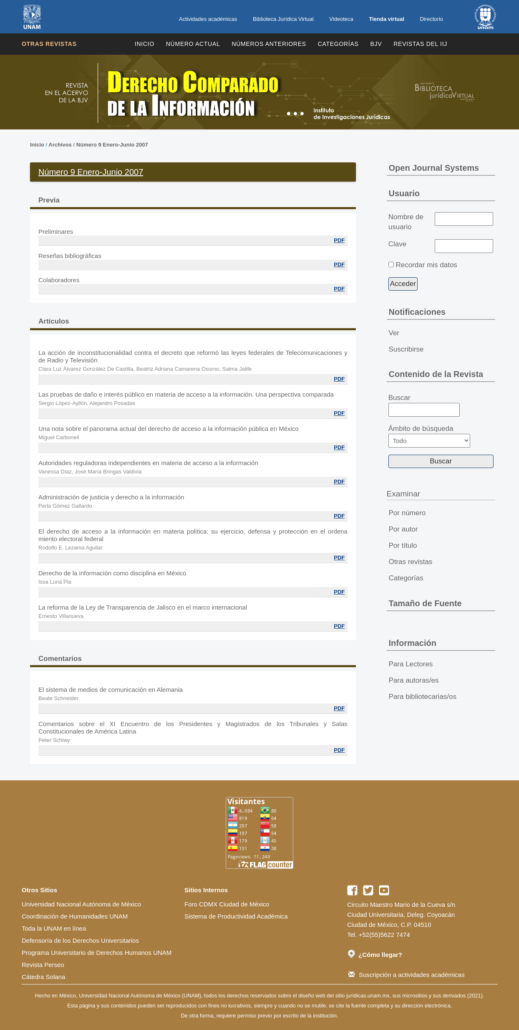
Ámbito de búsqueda (429, 436)
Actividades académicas (208, 19)
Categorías (338, 43)
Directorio (431, 19)
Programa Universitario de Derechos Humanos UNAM (96, 952)
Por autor (403, 529)
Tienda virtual (386, 19)
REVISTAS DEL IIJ (420, 43)
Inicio (144, 43)
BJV (376, 43)
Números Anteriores (269, 43)
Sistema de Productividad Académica (236, 916)
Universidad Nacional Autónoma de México (81, 904)
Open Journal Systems (434, 167)
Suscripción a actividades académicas (406, 974)
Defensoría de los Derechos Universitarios (80, 940)
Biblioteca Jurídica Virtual (283, 19)
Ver (394, 333)
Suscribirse (406, 349)
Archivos (60, 145)
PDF (339, 240)
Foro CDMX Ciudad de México (226, 904)
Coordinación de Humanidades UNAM (75, 916)
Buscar (424, 405)
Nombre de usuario (405, 222)
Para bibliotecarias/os (423, 697)
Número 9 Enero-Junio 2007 (112, 145)
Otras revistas (49, 43)
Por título (403, 545)
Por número (407, 513)
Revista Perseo (43, 964)
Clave (397, 244)
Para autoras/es (414, 680)
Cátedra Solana (43, 976)
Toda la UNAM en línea (54, 928)
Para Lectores (411, 664)
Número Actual (193, 43)
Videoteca (341, 19)
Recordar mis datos (426, 265)
